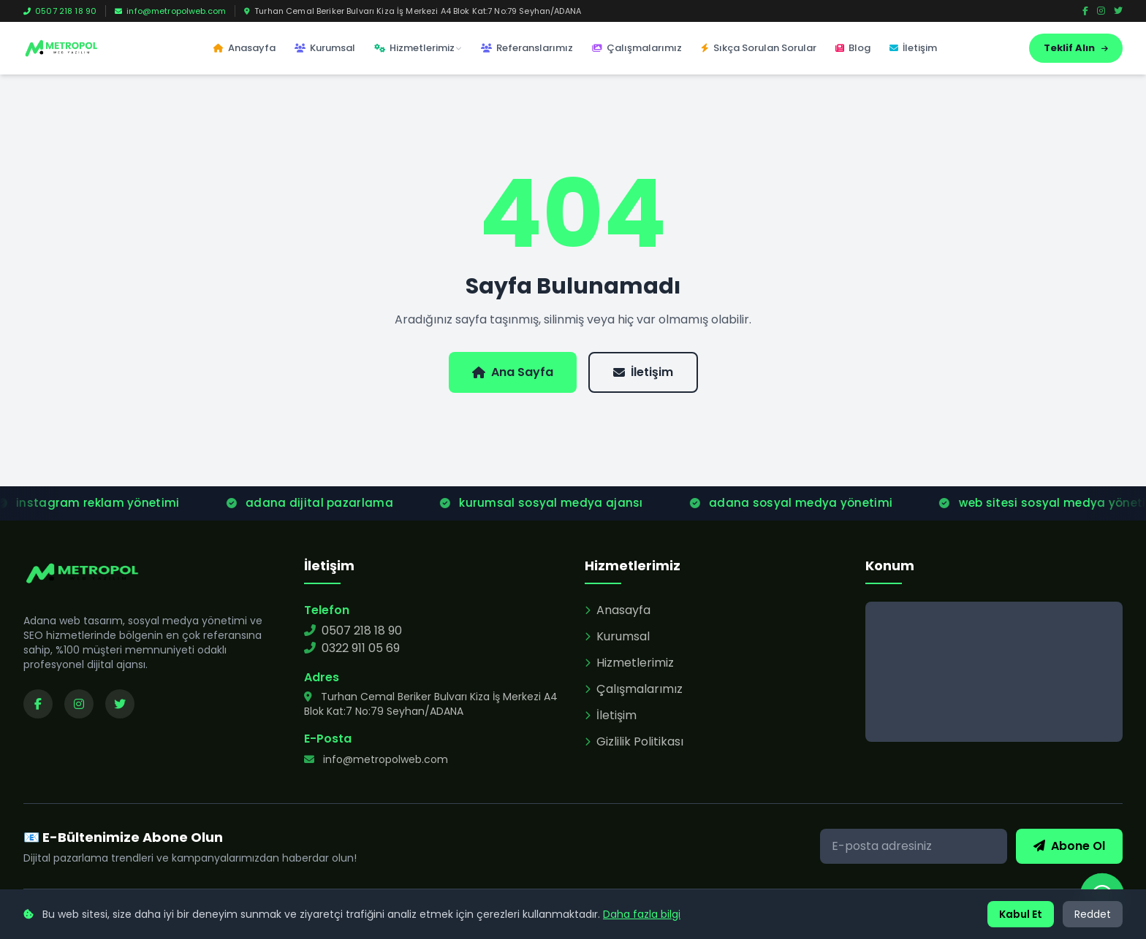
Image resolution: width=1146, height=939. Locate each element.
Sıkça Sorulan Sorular (758, 48)
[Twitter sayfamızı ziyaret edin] (119, 703)
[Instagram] (1101, 11)
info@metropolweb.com (170, 11)
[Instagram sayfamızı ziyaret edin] (79, 703)
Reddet (1092, 914)
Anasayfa (244, 48)
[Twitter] (1118, 11)
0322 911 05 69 (352, 648)
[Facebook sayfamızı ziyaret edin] (38, 703)
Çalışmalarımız (637, 48)
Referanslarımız (527, 48)
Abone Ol (1069, 846)
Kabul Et (1020, 914)
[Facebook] (1085, 11)
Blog (852, 48)
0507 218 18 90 (59, 11)
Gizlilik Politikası (634, 741)
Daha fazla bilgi (641, 914)
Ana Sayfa (512, 372)
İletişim (913, 48)
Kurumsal (325, 48)
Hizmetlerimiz (418, 48)
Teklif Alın (1076, 48)
